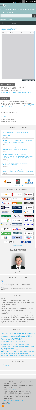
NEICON (14, 402)
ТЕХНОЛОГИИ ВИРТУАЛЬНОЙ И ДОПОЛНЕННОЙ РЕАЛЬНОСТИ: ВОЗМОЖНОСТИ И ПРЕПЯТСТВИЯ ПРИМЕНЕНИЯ (15, 134)
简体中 (34, 1)
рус (30, 1)
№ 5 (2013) (9, 28)
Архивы (14, 23)
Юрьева (15, 28)
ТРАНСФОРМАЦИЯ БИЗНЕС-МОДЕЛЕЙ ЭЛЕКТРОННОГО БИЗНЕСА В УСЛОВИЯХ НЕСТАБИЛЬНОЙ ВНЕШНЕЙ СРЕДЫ (17, 170)
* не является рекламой (18, 185)
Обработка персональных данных (14, 400)
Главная (3, 28)
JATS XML (3, 116)
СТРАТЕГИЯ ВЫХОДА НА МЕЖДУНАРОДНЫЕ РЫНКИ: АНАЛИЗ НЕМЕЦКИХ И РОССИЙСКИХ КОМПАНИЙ (18, 141)
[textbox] (18, 15)
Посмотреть (6, 365)
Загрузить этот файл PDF (8, 30)
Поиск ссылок (7, 282)
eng (27, 1)
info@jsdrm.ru (12, 389)
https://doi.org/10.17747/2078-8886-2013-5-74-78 (16, 92)
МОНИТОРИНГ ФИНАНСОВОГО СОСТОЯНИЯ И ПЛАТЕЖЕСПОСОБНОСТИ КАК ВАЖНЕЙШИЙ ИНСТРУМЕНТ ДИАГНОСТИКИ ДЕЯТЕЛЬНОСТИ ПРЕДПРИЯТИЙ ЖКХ (17, 156)
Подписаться (7, 367)
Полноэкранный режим (27, 80)
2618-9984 (16, 2)
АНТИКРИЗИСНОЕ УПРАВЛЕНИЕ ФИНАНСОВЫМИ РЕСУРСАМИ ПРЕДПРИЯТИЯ (15, 163)
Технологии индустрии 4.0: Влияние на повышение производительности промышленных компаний (15, 148)
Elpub (9, 403)
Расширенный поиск (6, 19)
